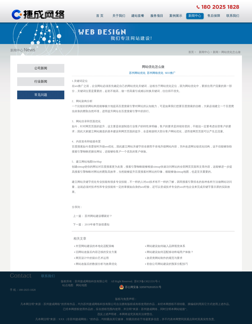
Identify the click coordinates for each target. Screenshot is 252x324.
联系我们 (232, 15)
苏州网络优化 (156, 73)
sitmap (157, 166)
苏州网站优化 (138, 73)
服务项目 (156, 15)
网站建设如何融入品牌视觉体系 (166, 246)
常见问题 (40, 95)
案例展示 (175, 15)
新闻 (215, 52)
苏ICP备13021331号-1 (147, 281)
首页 (191, 52)
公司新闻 (40, 68)
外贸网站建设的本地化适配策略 (95, 246)
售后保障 (213, 15)
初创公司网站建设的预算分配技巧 (167, 264)
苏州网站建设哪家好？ (98, 216)
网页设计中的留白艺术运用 (92, 258)
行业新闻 (40, 81)
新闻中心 (194, 15)
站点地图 (67, 285)
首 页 (99, 15)
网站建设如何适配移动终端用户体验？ (170, 252)
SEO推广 (171, 73)
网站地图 (81, 285)
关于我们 (118, 15)
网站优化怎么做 (231, 52)
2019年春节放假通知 (97, 224)
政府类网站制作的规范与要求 (164, 258)
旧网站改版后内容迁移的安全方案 (96, 252)
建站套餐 (137, 15)
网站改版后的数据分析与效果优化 (96, 264)
